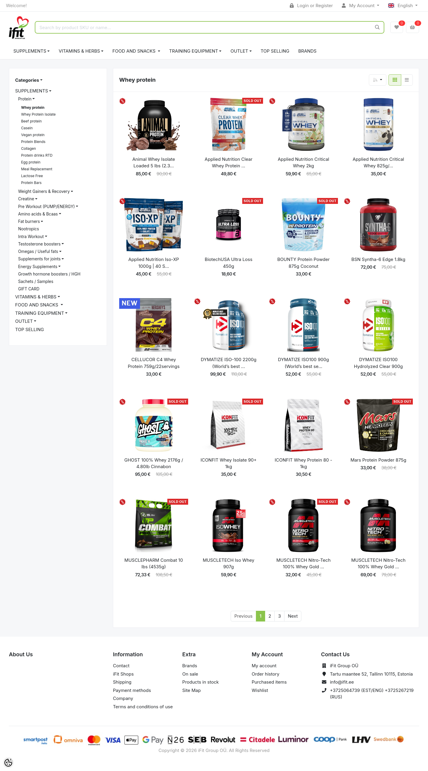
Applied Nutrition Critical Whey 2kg (303, 162)
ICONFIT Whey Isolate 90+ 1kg (229, 463)
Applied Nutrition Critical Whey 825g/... (378, 162)
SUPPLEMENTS (29, 51)
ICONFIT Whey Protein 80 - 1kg (303, 463)
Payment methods (132, 690)
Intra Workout (31, 236)
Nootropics (28, 228)
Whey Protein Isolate (38, 114)
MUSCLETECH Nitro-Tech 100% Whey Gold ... (303, 563)
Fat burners (29, 221)
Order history (265, 674)
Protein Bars (31, 182)
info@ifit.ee (342, 682)
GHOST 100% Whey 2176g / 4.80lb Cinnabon (153, 463)
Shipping (122, 682)
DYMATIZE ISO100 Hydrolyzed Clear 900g (378, 363)
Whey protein (33, 107)
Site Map (191, 690)
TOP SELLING (275, 51)
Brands (307, 51)
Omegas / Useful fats (38, 251)
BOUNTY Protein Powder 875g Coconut (303, 263)
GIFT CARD (29, 289)
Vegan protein (33, 135)
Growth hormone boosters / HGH (49, 274)
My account (264, 665)
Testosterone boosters (39, 244)
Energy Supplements (37, 266)
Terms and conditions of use (143, 706)
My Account (359, 5)
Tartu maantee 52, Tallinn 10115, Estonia (371, 674)
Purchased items (269, 682)
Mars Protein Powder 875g (378, 460)
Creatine (26, 198)
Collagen (28, 148)
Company (123, 698)
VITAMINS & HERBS (79, 51)
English (401, 5)
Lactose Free (32, 176)
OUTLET (239, 51)
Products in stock (200, 682)
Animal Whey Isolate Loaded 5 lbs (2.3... (153, 162)
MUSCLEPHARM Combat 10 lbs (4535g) (154, 563)
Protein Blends (33, 141)
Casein (27, 128)
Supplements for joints (39, 259)
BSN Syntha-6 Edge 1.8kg (378, 259)
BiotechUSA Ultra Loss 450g (228, 263)
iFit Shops (123, 674)
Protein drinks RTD (37, 155)
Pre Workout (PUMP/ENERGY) (46, 206)
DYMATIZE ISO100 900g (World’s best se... (303, 363)
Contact (121, 665)
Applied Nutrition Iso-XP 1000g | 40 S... (153, 263)
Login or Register (311, 5)
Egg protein (30, 162)
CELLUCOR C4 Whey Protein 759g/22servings (154, 363)
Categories (27, 80)
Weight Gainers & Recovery (44, 191)
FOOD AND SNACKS (134, 51)
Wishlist (260, 690)
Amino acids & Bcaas (38, 214)
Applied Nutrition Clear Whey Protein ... (229, 162)
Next (293, 616)
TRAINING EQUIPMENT (193, 51)
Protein (25, 99)
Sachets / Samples (35, 281)
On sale (190, 674)
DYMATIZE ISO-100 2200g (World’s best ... (228, 363)
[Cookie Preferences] (8, 762)
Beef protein (31, 121)
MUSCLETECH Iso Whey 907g (228, 563)
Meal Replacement (36, 169)
